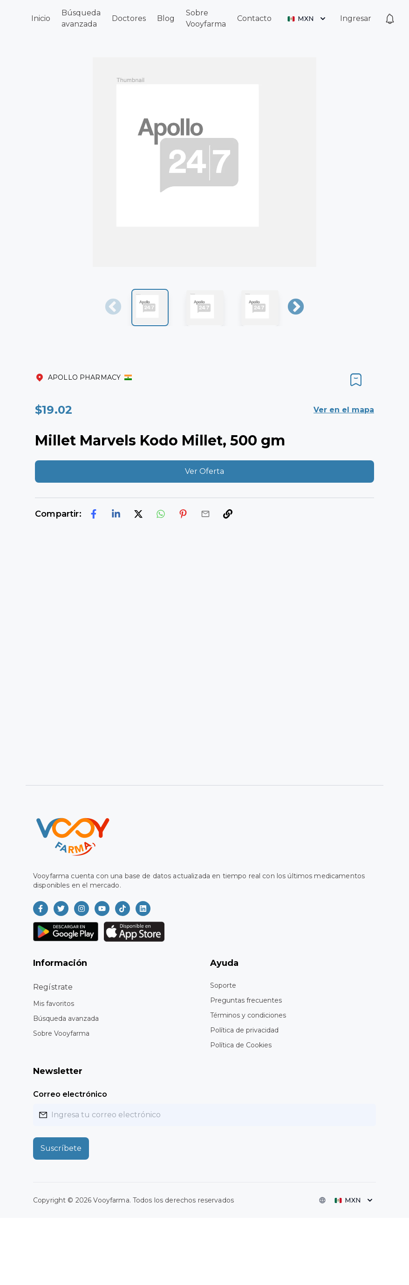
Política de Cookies (241, 1045)
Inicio (40, 18)
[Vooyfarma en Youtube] (102, 908)
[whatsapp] (160, 514)
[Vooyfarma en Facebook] (40, 908)
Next (295, 307)
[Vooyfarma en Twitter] (61, 908)
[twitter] (138, 514)
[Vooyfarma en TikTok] (122, 908)
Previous (113, 307)
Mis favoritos (53, 1003)
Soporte (223, 985)
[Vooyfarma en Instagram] (81, 908)
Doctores (129, 18)
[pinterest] (183, 514)
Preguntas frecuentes (246, 1000)
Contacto (254, 18)
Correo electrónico (70, 1094)
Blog (166, 18)
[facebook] (93, 514)
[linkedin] (116, 514)
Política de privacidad (244, 1030)
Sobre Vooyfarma (61, 1033)
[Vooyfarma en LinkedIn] (143, 908)
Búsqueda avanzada (66, 1018)
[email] (205, 514)
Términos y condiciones (248, 1015)
